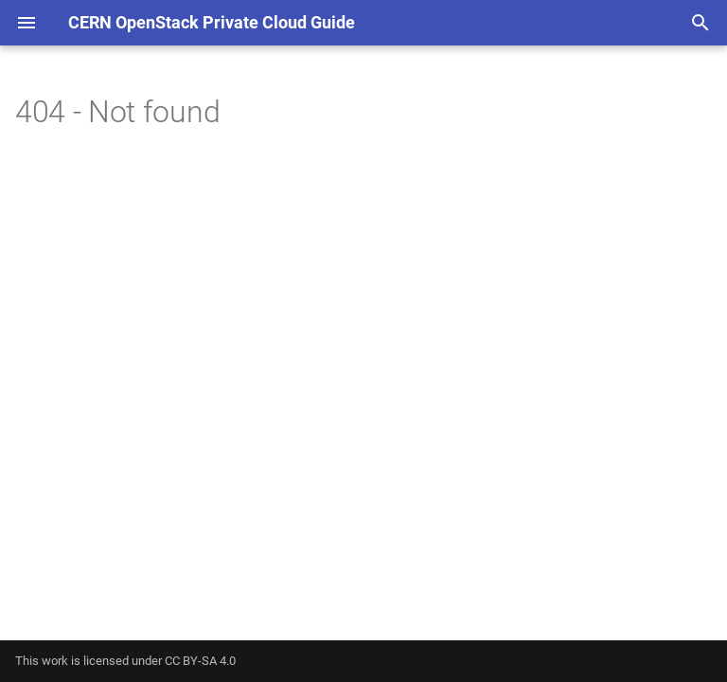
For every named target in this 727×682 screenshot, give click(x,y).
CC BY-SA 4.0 (200, 661)
